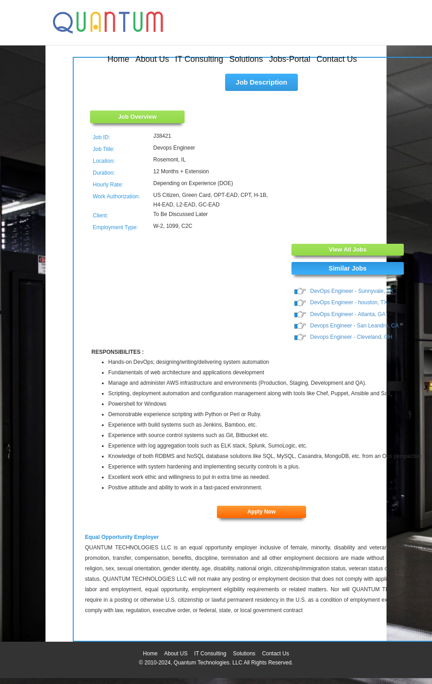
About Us (152, 59)
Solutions (246, 59)
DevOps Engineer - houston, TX (348, 302)
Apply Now (261, 511)
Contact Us (336, 59)
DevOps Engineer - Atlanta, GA (348, 314)
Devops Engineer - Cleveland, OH (351, 337)
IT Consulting (199, 59)
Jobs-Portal (290, 59)
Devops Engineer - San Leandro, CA (354, 325)
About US (175, 653)
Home (118, 59)
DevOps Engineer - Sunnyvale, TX (351, 291)
